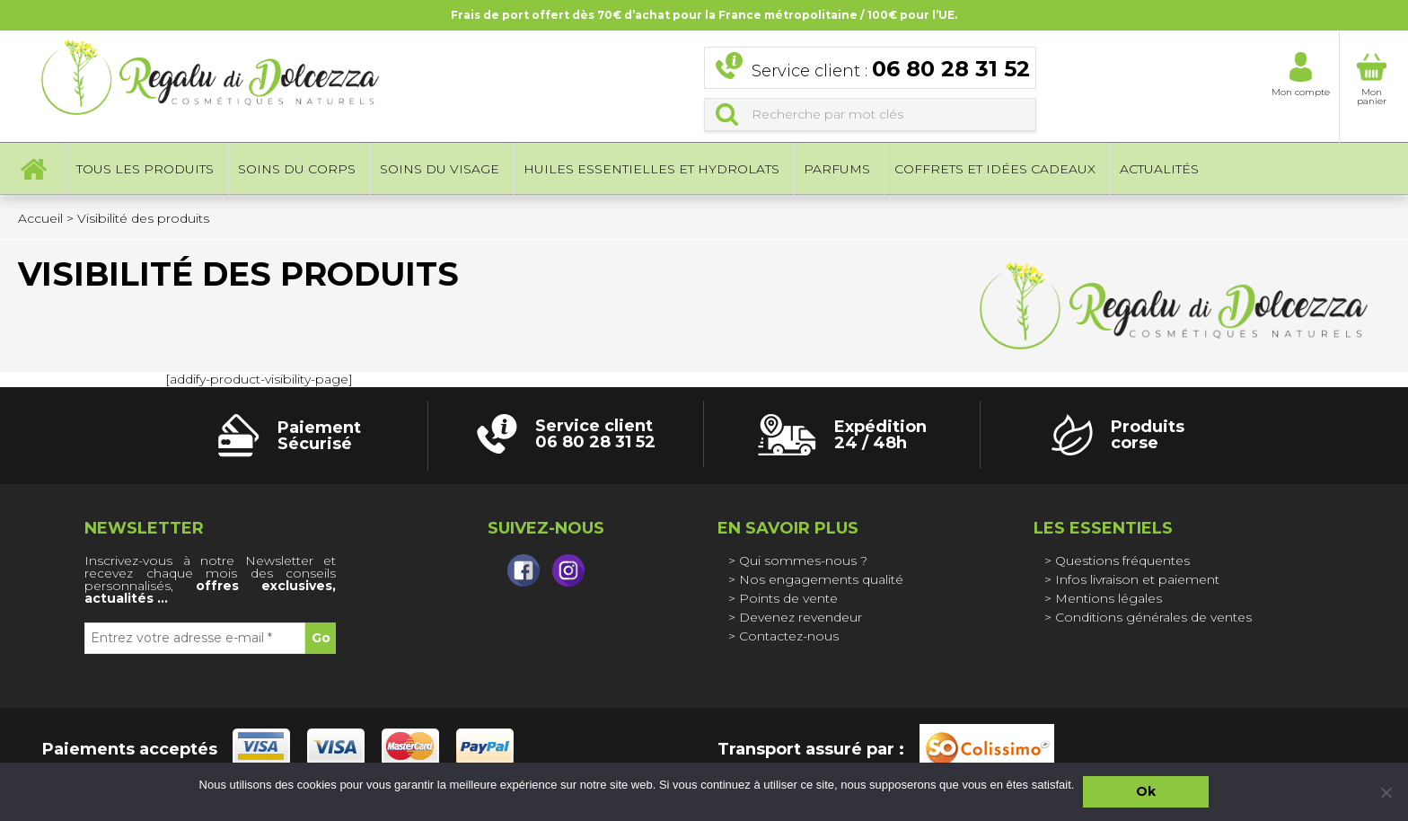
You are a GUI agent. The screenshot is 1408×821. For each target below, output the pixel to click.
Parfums (837, 171)
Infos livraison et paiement (1137, 579)
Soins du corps (297, 171)
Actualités (1159, 171)
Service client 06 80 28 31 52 (595, 434)
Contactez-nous (789, 636)
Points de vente (788, 598)
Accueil (33, 171)
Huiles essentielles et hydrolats (651, 171)
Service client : (891, 70)
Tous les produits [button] (145, 171)
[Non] (1386, 792)
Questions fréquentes (1122, 560)
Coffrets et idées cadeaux (995, 171)
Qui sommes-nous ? (803, 560)
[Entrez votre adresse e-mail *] (194, 638)
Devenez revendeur (800, 617)
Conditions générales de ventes (1153, 617)
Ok (1146, 791)
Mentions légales (1108, 598)
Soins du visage (439, 171)
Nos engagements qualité (821, 579)
